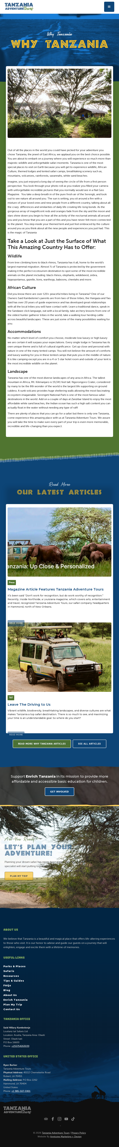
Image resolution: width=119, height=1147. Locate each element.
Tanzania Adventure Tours (55, 1132)
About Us (10, 995)
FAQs (7, 985)
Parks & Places (14, 966)
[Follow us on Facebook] (52, 1119)
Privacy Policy (78, 1132)
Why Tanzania (59, 33)
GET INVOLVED (59, 791)
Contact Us (11, 1009)
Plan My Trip (21, 881)
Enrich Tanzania (15, 999)
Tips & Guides (13, 980)
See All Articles (89, 745)
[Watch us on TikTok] (73, 1119)
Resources (11, 976)
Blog (6, 990)
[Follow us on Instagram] (59, 1119)
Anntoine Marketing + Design (65, 1136)
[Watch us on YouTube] (66, 1119)
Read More (16, 634)
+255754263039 (20, 1046)
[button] (109, 7)
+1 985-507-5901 (20, 1091)
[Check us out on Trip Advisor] (46, 1119)
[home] (18, 6)
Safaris (8, 971)
